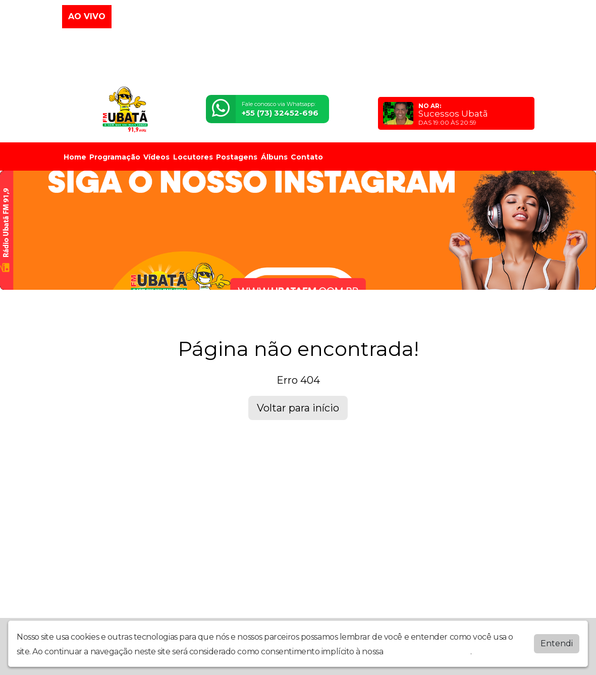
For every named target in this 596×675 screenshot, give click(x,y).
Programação (114, 157)
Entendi (556, 643)
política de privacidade (428, 651)
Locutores (193, 157)
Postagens (236, 157)
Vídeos (156, 157)
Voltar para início (298, 408)
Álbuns (274, 157)
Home (75, 157)
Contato (307, 157)
